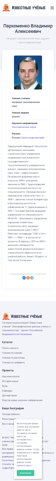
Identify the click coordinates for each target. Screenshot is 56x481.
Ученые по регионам (13, 357)
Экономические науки (24, 126)
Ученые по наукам (12, 352)
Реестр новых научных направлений (22, 400)
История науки (10, 381)
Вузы (4, 385)
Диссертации (9, 395)
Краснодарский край (33, 137)
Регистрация (9, 418)
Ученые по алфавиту (13, 362)
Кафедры (7, 390)
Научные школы (11, 376)
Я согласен (25, 473)
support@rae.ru (10, 467)
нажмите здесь (24, 465)
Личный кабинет (11, 414)
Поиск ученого (10, 348)
